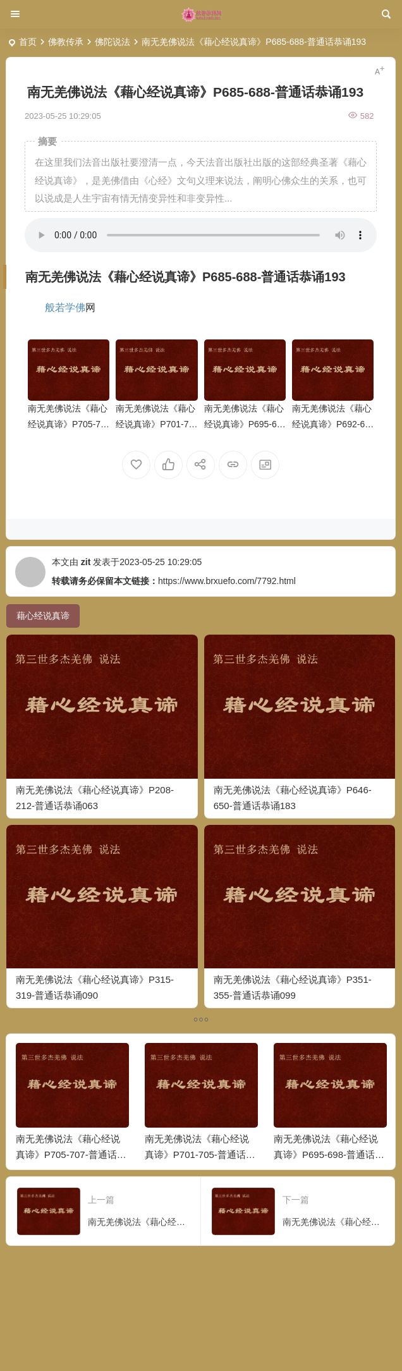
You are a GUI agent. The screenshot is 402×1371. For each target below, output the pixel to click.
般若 (55, 307)
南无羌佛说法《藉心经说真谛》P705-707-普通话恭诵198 (67, 424)
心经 (139, 277)
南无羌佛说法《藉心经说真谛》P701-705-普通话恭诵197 (155, 424)
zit (86, 562)
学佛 (75, 307)
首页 (28, 42)
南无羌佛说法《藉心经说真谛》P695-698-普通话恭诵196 (244, 424)
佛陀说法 (112, 42)
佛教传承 (65, 42)
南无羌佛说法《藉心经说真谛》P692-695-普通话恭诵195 (332, 424)
